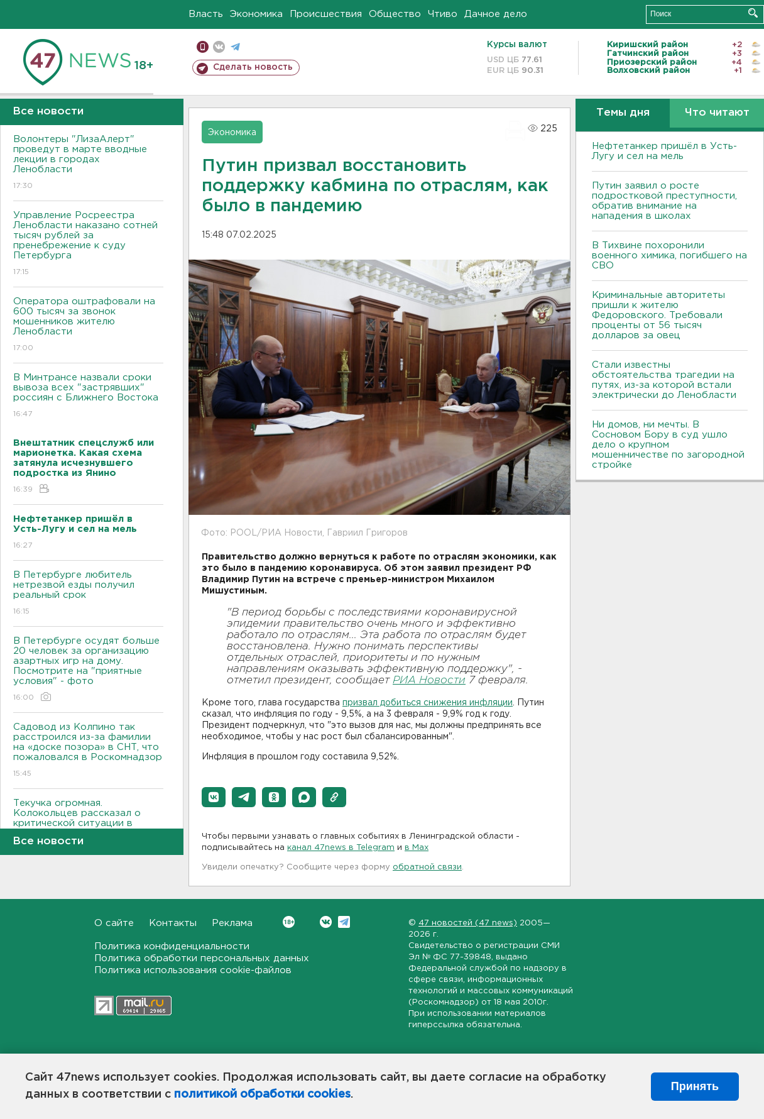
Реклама (232, 923)
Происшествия (326, 14)
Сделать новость (253, 67)
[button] (214, 797)
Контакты (173, 923)
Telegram (344, 922)
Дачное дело (495, 14)
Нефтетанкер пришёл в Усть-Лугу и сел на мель (664, 151)
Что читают (717, 113)
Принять (695, 1086)
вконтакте (219, 47)
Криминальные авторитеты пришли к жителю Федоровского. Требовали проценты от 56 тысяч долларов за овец (658, 315)
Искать (753, 13)
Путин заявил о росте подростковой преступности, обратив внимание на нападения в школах (664, 201)
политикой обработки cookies (262, 1094)
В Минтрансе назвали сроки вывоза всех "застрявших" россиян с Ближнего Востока (88, 396)
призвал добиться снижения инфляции (427, 703)
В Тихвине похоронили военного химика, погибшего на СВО (669, 255)
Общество (395, 14)
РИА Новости (429, 680)
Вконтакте (289, 922)
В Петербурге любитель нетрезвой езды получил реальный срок (88, 594)
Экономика (256, 14)
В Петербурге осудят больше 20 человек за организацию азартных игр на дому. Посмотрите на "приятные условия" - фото (88, 670)
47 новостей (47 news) (467, 923)
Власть (205, 14)
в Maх (416, 847)
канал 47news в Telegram (341, 847)
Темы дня (623, 113)
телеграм (235, 47)
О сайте (114, 923)
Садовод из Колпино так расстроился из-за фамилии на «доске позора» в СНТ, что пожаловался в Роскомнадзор (88, 751)
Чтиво (442, 14)
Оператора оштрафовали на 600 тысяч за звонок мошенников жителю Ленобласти (88, 325)
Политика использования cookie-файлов (193, 970)
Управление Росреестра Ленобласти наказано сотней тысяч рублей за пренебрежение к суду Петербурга (88, 244)
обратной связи (427, 867)
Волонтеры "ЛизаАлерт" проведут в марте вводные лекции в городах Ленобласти (88, 163)
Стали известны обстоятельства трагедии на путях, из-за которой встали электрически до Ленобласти (664, 380)
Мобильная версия (203, 47)
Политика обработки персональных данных (201, 958)
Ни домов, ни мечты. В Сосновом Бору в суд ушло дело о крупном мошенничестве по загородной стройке (668, 445)
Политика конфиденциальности (171, 946)
